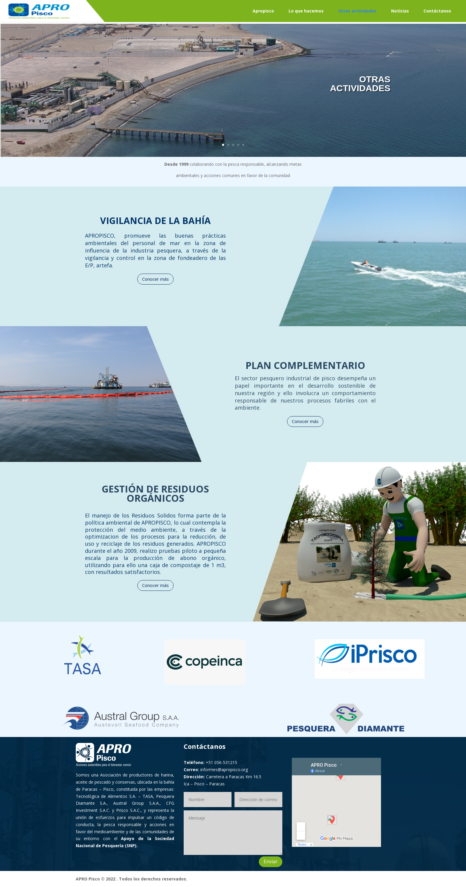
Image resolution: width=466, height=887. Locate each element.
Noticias (400, 11)
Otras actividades (357, 11)
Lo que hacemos (306, 11)
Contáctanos (437, 11)
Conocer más (155, 279)
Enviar (271, 861)
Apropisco (263, 11)
